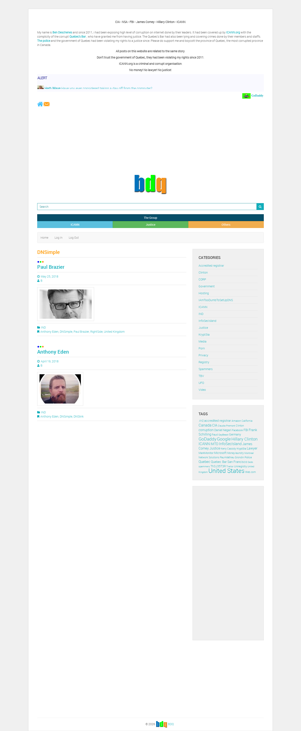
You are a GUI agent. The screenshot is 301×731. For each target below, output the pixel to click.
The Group (150, 218)
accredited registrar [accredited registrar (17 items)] (217, 421)
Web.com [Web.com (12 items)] (250, 472)
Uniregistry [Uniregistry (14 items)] (240, 466)
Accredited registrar (211, 265)
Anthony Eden (49, 332)
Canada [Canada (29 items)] (205, 425)
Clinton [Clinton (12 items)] (240, 425)
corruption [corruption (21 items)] (206, 430)
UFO (201, 383)
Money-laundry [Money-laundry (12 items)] (235, 453)
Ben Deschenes (62, 32)
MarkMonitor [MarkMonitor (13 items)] (206, 453)
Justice (150, 225)
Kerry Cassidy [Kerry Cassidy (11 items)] (228, 448)
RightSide (96, 332)
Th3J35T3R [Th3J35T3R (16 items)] (218, 466)
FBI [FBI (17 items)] (246, 430)
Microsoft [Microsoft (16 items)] (220, 453)
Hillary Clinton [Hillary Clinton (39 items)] (244, 439)
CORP (202, 279)
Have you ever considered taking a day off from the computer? (94, 89)
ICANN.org (233, 32)
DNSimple (66, 332)
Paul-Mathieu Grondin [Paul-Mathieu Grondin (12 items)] (232, 457)
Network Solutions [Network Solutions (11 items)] (209, 457)
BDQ (171, 724)
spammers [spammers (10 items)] (204, 466)
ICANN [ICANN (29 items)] (204, 443)
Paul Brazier (50, 267)
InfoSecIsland (207, 321)
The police (43, 41)
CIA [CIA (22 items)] (214, 425)
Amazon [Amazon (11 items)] (236, 420)
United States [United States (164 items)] (226, 470)
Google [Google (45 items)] (224, 439)
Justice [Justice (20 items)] (214, 448)
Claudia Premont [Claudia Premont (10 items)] (226, 425)
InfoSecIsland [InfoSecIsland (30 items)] (230, 443)
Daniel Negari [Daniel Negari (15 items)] (222, 430)
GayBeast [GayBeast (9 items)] (223, 434)
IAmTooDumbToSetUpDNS (216, 300)
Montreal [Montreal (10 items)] (249, 453)
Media (203, 341)
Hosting (204, 293)
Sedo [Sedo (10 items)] (250, 462)
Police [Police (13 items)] (248, 457)
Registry (204, 362)
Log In (58, 237)
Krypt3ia (204, 334)
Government (207, 286)
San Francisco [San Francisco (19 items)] (237, 462)
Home (44, 237)
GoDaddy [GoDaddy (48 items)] (207, 439)
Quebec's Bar (78, 36)
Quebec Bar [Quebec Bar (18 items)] (219, 462)
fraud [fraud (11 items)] (215, 434)
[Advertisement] (150, 140)
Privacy (203, 355)
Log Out (74, 237)
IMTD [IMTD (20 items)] (214, 444)
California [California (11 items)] (247, 420)
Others (226, 225)
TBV (201, 376)
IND (43, 327)
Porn (202, 348)
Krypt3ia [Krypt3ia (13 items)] (241, 448)
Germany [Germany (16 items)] (235, 434)
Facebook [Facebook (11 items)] (237, 430)
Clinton (203, 272)
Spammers (206, 369)
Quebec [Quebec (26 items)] (204, 461)
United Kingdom (114, 332)
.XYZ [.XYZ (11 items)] (201, 420)
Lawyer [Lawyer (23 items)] (252, 448)
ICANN (75, 225)
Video (202, 390)
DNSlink (79, 416)
